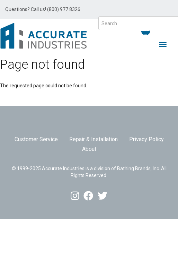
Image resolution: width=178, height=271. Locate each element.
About (89, 149)
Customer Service (36, 139)
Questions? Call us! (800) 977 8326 (42, 9)
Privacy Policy (146, 139)
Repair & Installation (93, 139)
